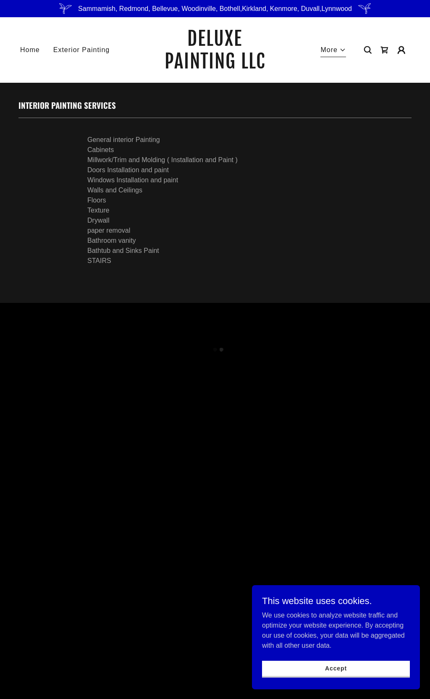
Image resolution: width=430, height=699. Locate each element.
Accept (336, 668)
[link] (215, 66)
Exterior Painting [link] (81, 49)
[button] (333, 51)
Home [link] (30, 49)
